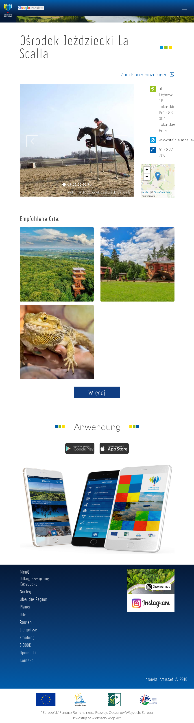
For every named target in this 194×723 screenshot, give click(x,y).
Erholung (27, 637)
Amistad (166, 679)
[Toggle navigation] (184, 8)
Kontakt (26, 660)
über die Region (33, 599)
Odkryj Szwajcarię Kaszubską (34, 581)
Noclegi (26, 591)
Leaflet (145, 192)
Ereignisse (28, 630)
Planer (25, 607)
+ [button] (146, 170)
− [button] (146, 176)
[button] (64, 184)
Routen (26, 622)
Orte (23, 614)
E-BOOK (25, 645)
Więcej (97, 392)
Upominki (28, 652)
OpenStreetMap (162, 192)
